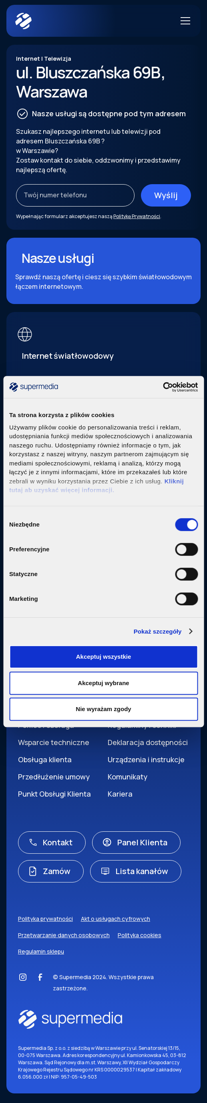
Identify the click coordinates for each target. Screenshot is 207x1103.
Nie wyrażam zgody (103, 709)
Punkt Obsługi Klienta (54, 794)
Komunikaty (127, 776)
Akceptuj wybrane (103, 683)
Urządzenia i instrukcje (146, 759)
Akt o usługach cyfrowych (115, 918)
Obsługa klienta (45, 759)
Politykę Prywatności (136, 216)
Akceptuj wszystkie (103, 656)
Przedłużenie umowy (54, 776)
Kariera (120, 794)
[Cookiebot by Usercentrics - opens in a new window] (163, 387)
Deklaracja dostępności (148, 742)
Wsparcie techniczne (53, 742)
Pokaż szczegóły (158, 631)
